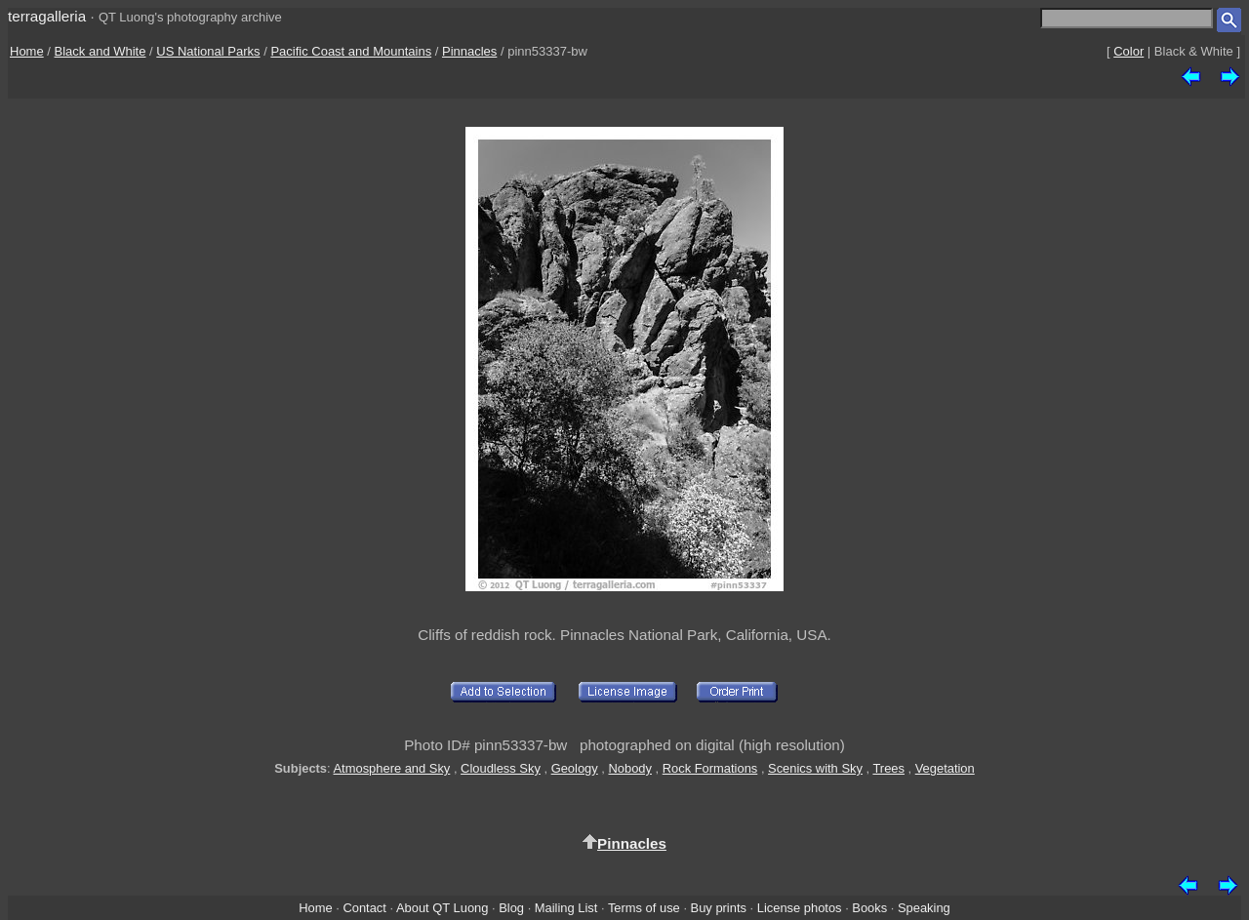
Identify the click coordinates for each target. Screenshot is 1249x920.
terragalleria (47, 16)
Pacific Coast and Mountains (350, 51)
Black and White (100, 51)
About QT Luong (442, 907)
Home (27, 51)
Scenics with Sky (815, 768)
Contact (363, 907)
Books (869, 907)
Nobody (630, 768)
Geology (574, 768)
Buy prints (718, 907)
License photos (799, 907)
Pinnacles (469, 51)
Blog (511, 907)
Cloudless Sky (501, 768)
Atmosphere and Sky (392, 768)
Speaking (924, 907)
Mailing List (566, 907)
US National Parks (208, 51)
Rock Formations (710, 768)
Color (1128, 51)
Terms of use (644, 907)
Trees (888, 768)
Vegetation (945, 768)
